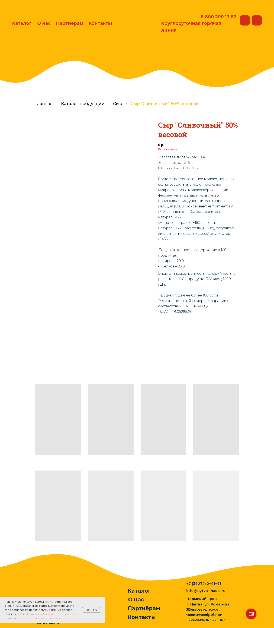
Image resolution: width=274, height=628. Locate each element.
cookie (48, 601)
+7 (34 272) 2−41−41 (203, 584)
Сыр (117, 103)
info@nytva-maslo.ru (205, 591)
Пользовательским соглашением (40, 618)
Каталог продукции (83, 103)
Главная (44, 103)
